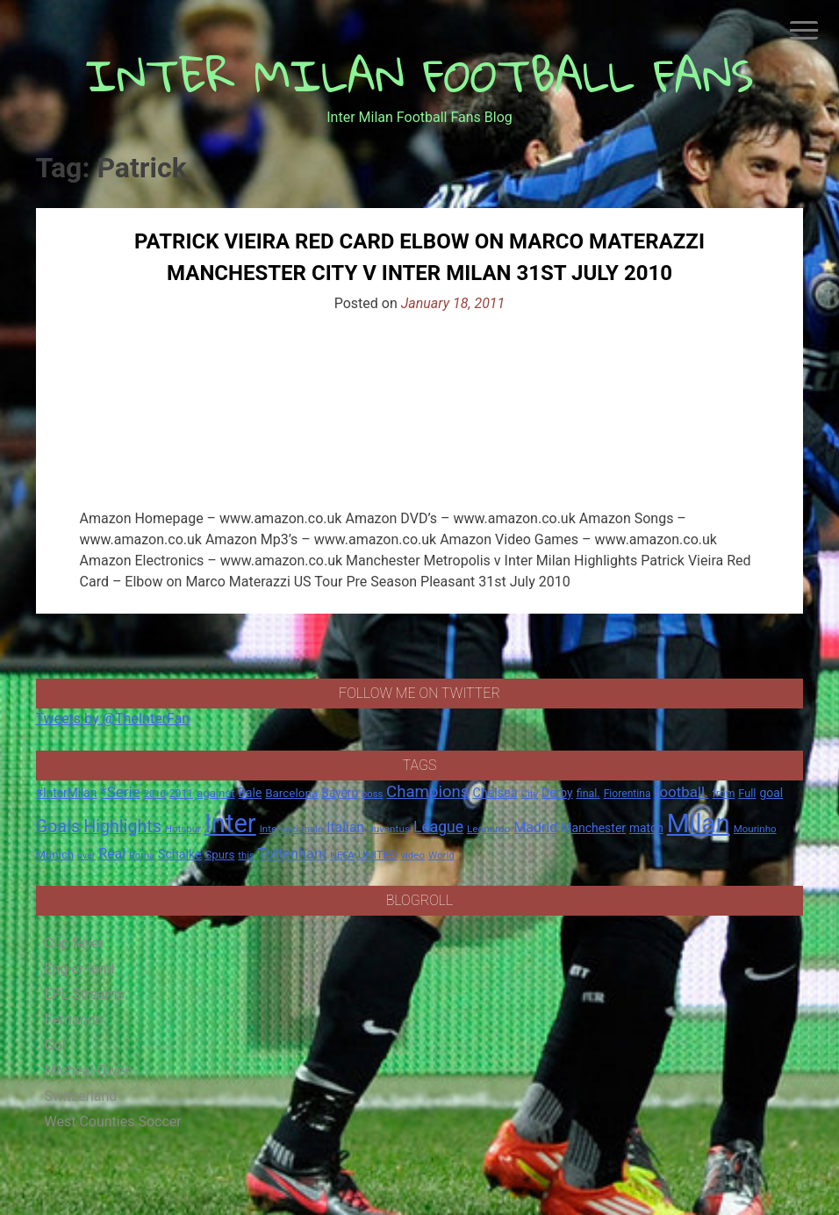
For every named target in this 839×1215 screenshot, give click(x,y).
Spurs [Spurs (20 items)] (219, 854)
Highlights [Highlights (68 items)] (122, 826)
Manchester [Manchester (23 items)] (593, 828)
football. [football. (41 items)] (682, 792)
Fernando (74, 1019)
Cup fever (74, 943)
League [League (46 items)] (438, 827)
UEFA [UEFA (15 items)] (342, 855)
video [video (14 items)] (412, 855)
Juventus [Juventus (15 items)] (389, 829)
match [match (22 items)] (646, 828)
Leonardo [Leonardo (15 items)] (488, 829)
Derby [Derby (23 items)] (557, 793)
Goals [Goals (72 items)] (58, 826)
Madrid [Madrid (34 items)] (535, 827)
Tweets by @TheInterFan (113, 718)
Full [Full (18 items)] (747, 793)
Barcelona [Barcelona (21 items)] (291, 793)
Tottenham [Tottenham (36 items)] (292, 853)
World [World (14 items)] (441, 855)
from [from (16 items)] (724, 793)
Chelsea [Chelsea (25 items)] (494, 793)
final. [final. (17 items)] (588, 793)
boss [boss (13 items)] (372, 794)
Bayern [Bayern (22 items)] (339, 793)
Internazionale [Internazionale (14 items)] (292, 829)
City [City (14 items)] (530, 793)
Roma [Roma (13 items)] (141, 855)
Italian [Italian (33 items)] (345, 827)
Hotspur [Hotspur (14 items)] (183, 829)
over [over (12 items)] (86, 855)
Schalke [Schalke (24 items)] (180, 854)
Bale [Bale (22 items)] (250, 793)
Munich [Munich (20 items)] (55, 854)
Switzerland (81, 1096)
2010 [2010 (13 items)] (155, 794)
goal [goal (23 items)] (771, 793)
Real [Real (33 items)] (111, 853)
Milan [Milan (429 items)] (698, 823)
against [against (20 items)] (216, 793)
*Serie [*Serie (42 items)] (120, 792)
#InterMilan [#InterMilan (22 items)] (66, 793)
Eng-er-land (80, 968)
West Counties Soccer (113, 1121)
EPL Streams (85, 994)
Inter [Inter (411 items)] (230, 823)
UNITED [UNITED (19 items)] (378, 854)
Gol (55, 1045)
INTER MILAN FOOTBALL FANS (420, 75)
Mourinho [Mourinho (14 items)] (755, 829)
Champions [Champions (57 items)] (427, 792)
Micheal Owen (89, 1070)
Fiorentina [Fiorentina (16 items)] (627, 793)
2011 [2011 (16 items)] (181, 793)
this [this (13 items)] (246, 855)
